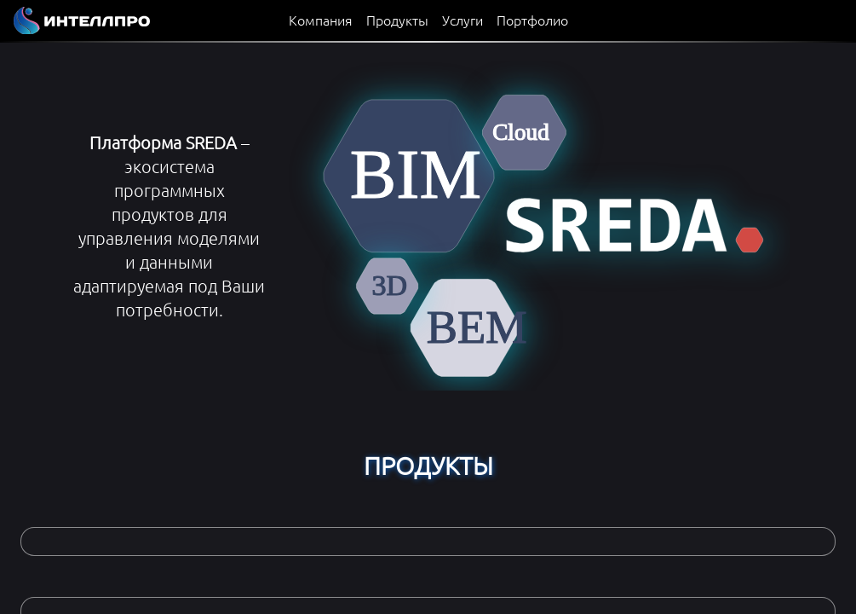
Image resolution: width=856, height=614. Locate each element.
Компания (321, 19)
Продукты (397, 19)
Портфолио (532, 19)
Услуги (462, 19)
